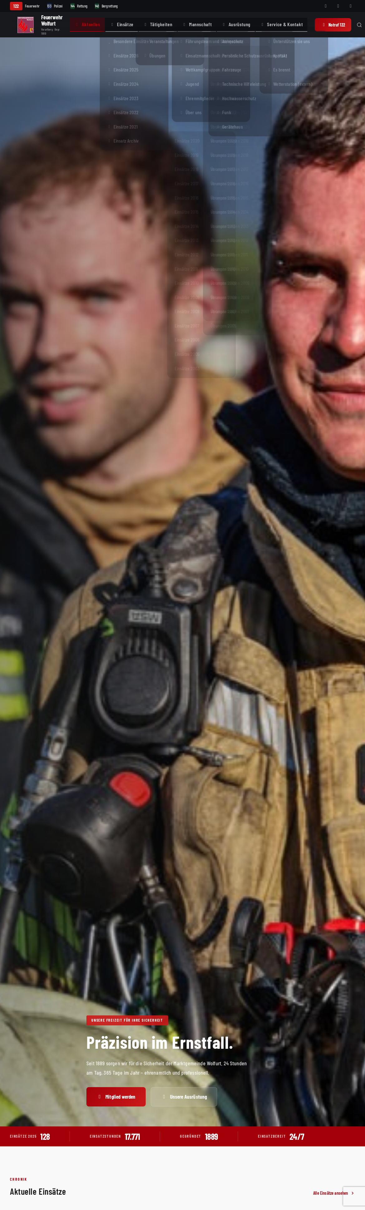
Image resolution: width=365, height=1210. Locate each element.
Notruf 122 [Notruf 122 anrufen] (333, 24)
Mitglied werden (116, 1096)
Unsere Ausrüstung (184, 1096)
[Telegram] (350, 6)
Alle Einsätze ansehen (334, 1193)
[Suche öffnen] (359, 25)
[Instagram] (338, 6)
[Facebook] (325, 6)
